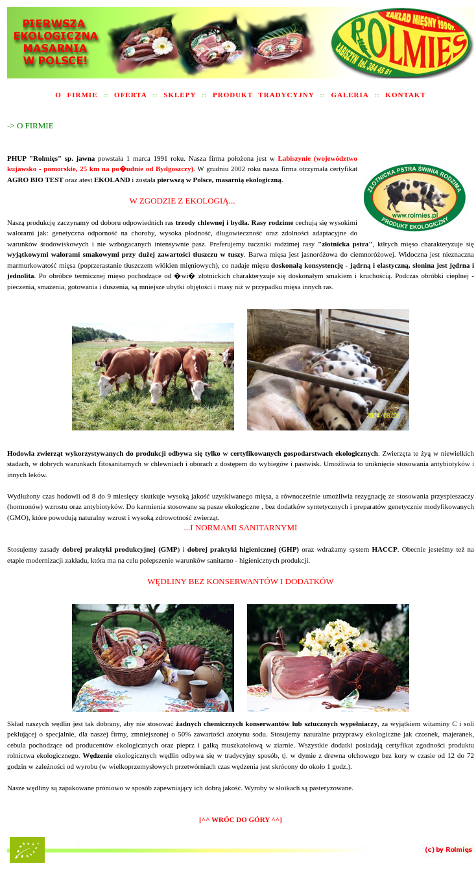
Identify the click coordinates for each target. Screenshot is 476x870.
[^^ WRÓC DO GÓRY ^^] (240, 819)
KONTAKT (405, 95)
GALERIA (349, 95)
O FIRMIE (76, 95)
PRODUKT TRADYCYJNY (264, 95)
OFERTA (130, 95)
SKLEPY (179, 95)
